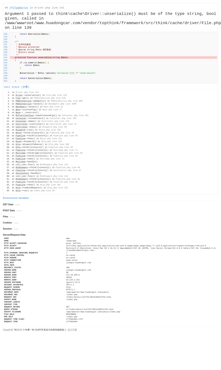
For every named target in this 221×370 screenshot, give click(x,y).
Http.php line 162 (57, 188)
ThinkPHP (8, 330)
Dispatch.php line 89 (54, 127)
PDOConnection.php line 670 (49, 98)
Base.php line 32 (53, 107)
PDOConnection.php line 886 (66, 101)
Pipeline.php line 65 (65, 136)
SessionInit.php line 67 (67, 170)
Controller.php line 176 (55, 121)
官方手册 (72, 330)
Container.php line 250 (63, 118)
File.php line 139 (56, 95)
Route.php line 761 (51, 138)
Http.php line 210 (51, 141)
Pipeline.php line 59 (62, 133)
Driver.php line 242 (49, 7)
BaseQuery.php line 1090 (62, 104)
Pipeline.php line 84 (68, 167)
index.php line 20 (44, 190)
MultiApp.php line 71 (65, 150)
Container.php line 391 (75, 115)
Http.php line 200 (58, 144)
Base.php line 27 (52, 110)
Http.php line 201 (50, 185)
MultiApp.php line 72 (52, 159)
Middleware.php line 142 (54, 164)
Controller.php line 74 (63, 124)
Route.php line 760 (50, 130)
